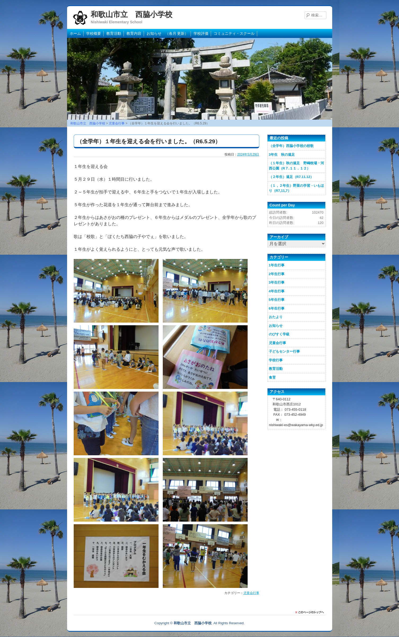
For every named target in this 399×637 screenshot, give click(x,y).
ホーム (75, 33)
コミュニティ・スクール (234, 33)
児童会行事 (251, 593)
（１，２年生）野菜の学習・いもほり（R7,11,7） (296, 188)
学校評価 (201, 33)
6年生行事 (276, 308)
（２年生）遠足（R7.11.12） (291, 177)
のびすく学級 (279, 334)
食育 (272, 377)
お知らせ (276, 326)
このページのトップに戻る (311, 612)
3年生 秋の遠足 (282, 155)
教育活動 (113, 33)
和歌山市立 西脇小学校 (131, 14)
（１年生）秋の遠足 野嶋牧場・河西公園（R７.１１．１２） (296, 165)
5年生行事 (276, 300)
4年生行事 (276, 291)
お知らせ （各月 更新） (167, 33)
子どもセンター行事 (284, 351)
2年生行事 (276, 274)
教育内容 (133, 33)
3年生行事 (276, 282)
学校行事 (276, 360)
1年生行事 (276, 265)
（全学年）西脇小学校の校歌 (291, 146)
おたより (276, 317)
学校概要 (93, 33)
